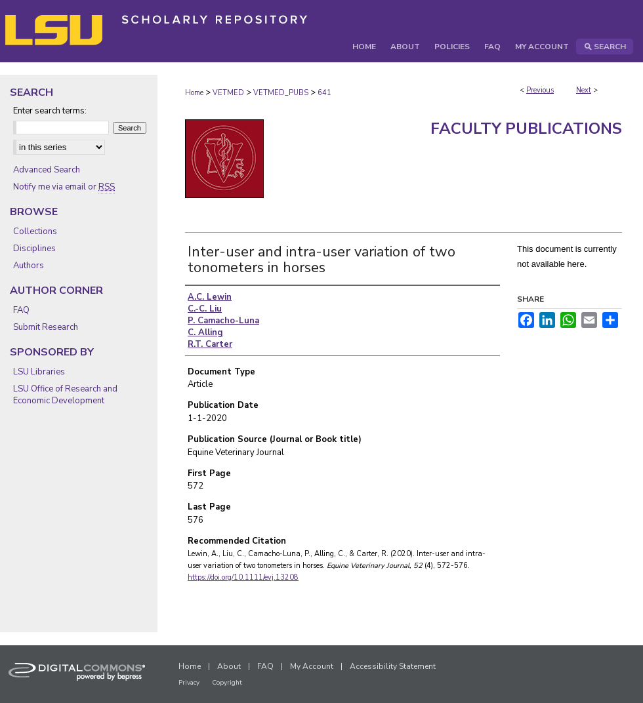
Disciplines (34, 248)
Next (583, 90)
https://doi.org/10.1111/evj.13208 (243, 577)
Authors (28, 265)
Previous (540, 90)
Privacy (188, 682)
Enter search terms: (50, 111)
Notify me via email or (64, 187)
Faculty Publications (526, 128)
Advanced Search (46, 170)
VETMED (228, 93)
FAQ (21, 310)
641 (324, 93)
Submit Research (45, 327)
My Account (311, 666)
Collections (35, 231)
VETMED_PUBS (280, 93)
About (229, 666)
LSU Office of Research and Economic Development (65, 395)
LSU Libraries (39, 372)
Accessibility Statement (393, 666)
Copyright (227, 682)
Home (194, 93)
